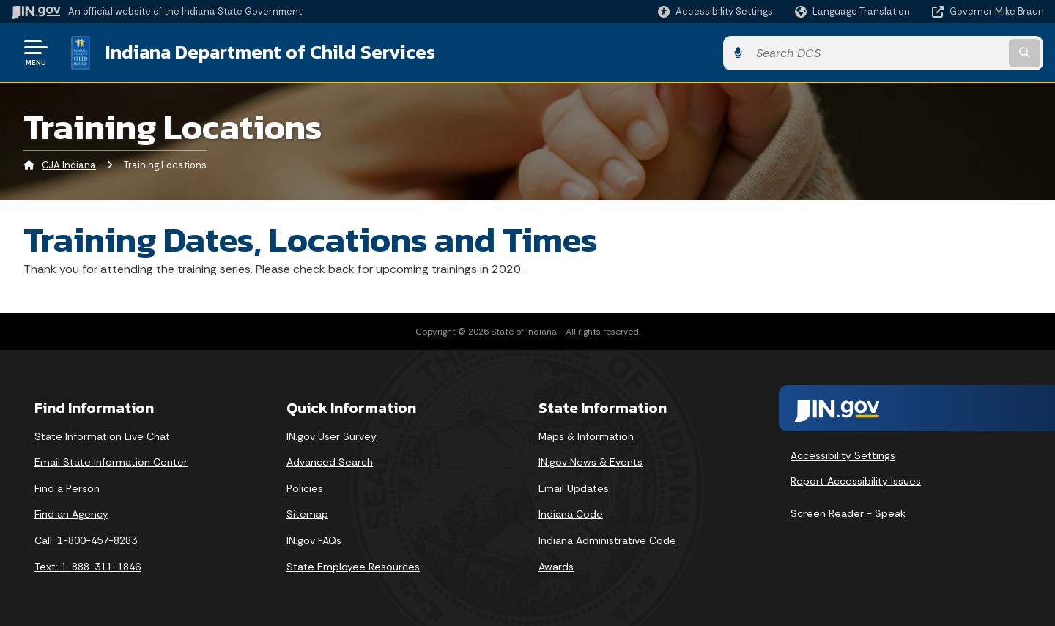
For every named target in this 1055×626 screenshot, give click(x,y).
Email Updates (573, 487)
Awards (556, 565)
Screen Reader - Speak (848, 512)
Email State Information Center (111, 461)
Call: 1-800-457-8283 (85, 539)
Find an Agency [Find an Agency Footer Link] (71, 513)
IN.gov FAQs (313, 539)
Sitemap (307, 513)
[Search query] (924, 52)
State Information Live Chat (102, 435)
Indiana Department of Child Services (269, 52)
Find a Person (67, 487)
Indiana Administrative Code (607, 539)
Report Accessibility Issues (856, 480)
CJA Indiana (69, 164)
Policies (304, 487)
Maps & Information (586, 435)
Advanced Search (329, 461)
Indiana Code (570, 513)
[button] (715, 11)
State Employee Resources (353, 565)
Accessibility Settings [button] (843, 454)
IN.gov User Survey (331, 435)
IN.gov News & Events (590, 461)
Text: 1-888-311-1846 (87, 565)
